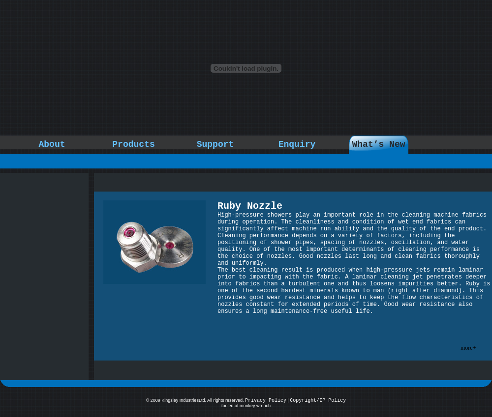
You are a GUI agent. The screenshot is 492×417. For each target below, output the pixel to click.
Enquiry (297, 144)
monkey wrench (255, 405)
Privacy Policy (265, 400)
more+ (468, 347)
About (51, 144)
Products (133, 144)
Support (215, 144)
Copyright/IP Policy (318, 400)
